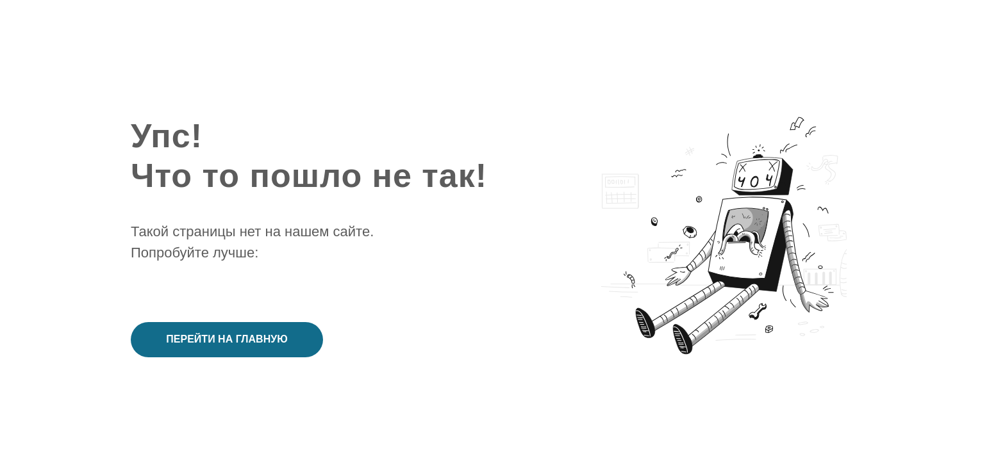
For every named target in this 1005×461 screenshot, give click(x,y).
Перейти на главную (226, 339)
